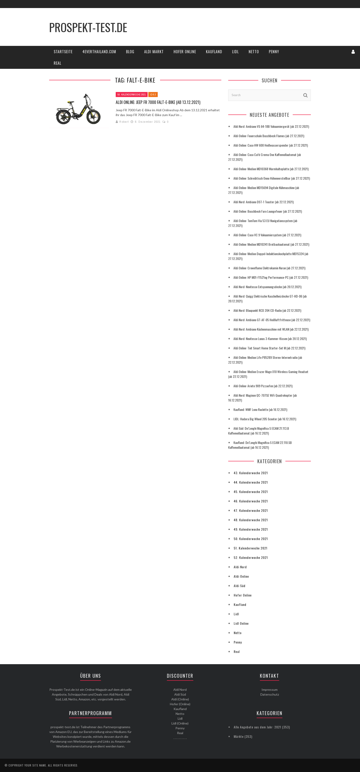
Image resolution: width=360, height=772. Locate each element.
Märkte (239, 736)
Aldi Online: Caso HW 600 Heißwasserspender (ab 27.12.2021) (270, 145)
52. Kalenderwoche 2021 (251, 557)
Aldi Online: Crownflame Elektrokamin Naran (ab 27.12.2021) (269, 267)
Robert (124, 122)
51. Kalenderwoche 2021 (250, 548)
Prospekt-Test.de (88, 26)
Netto (254, 51)
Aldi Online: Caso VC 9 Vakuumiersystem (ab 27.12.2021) (267, 234)
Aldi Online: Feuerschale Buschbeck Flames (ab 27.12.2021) (268, 135)
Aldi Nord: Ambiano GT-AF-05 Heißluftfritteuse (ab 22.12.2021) (271, 319)
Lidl (235, 51)
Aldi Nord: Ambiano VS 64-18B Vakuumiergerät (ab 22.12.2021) (271, 126)
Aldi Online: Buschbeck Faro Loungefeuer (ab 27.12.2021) (267, 211)
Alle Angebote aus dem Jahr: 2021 (257, 727)
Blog (130, 51)
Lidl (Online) (180, 723)
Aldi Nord (240, 566)
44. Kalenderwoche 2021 (251, 482)
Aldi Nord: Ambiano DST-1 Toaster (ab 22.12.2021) (263, 201)
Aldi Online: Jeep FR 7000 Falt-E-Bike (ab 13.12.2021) (158, 102)
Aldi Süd (239, 585)
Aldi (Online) (180, 699)
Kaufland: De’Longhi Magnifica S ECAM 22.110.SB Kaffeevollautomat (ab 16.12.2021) (260, 445)
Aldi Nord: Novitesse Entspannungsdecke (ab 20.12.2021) (267, 286)
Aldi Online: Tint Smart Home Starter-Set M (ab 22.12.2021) (269, 348)
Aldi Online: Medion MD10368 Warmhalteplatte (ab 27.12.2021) (271, 168)
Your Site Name (35, 765)
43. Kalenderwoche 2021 (251, 472)
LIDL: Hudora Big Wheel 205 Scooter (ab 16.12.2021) (264, 418)
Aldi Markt (154, 51)
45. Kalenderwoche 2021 (251, 491)
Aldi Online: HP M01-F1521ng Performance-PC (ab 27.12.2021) (270, 277)
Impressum (270, 689)
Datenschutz (269, 694)
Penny (274, 51)
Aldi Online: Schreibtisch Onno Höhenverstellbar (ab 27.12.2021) (271, 178)
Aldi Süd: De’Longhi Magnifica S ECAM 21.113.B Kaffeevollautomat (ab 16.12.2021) (258, 430)
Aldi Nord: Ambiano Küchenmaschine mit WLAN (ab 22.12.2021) (271, 329)
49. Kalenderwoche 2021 (251, 529)
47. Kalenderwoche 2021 (251, 510)
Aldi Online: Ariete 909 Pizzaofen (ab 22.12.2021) (262, 385)
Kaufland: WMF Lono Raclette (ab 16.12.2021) (260, 409)
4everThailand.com (99, 51)
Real (57, 63)
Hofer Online (185, 51)
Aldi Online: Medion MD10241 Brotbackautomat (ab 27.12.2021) (271, 244)
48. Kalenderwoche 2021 (251, 519)
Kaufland (214, 51)
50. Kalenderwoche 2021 (132, 94)
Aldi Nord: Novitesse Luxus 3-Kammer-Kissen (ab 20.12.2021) (270, 338)
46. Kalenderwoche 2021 (251, 501)
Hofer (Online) (180, 704)
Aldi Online (241, 576)
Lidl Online (241, 623)
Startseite (63, 51)
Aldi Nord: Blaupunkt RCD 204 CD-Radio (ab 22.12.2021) (267, 310)
